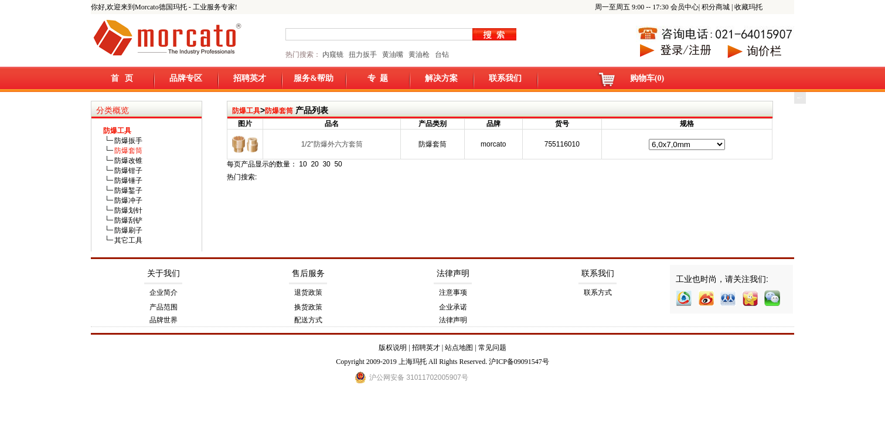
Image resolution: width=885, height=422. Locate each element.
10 (303, 164)
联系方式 (598, 292)
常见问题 (492, 347)
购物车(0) (647, 78)
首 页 (122, 78)
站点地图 (459, 347)
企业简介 (163, 292)
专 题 (377, 78)
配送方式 (308, 320)
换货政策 (308, 307)
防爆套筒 (279, 111)
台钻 (441, 54)
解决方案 (441, 78)
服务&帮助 (313, 78)
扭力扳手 (363, 54)
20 (314, 164)
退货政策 (308, 292)
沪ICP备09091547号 (519, 362)
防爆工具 (246, 111)
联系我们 (505, 78)
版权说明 (393, 347)
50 (338, 164)
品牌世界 (163, 320)
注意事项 (453, 292)
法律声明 (453, 273)
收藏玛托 (748, 7)
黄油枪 (419, 54)
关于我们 (163, 273)
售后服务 (308, 273)
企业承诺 (453, 307)
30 (326, 164)
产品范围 (163, 307)
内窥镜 (332, 54)
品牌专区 (185, 78)
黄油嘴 (392, 54)
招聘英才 (249, 78)
